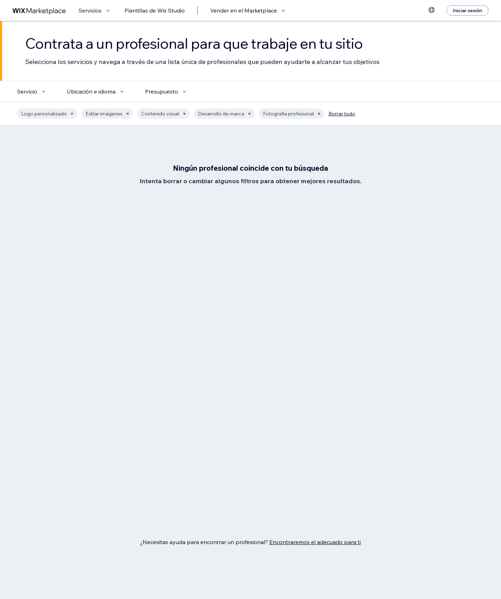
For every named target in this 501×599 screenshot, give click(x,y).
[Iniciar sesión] (467, 10)
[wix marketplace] (39, 11)
